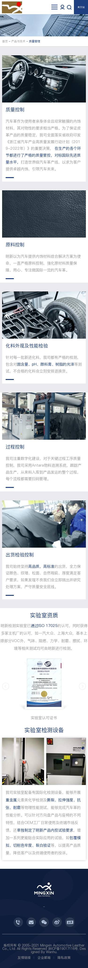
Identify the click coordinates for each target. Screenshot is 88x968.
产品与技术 (18, 41)
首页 (5, 41)
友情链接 (24, 957)
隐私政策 (64, 957)
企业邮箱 (44, 957)
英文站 (80, 7)
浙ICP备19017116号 (63, 948)
